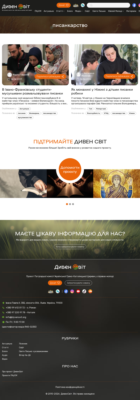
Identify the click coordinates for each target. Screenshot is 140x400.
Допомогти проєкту (70, 169)
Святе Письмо (99, 11)
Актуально (49, 11)
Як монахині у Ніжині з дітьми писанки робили (102, 91)
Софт (87, 11)
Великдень (34, 113)
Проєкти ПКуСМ (9, 375)
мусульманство (25, 117)
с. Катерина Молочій (88, 74)
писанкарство (49, 113)
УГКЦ (106, 113)
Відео (4, 359)
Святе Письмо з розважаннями (33, 351)
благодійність (93, 113)
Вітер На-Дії (25, 355)
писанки (21, 113)
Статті (60, 11)
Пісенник (23, 343)
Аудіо (4, 355)
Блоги (70, 11)
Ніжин (132, 113)
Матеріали (131, 11)
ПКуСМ (38, 11)
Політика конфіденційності (70, 387)
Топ (90, 109)
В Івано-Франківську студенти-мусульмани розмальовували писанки (32, 91)
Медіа (78, 11)
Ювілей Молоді (116, 11)
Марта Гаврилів (21, 74)
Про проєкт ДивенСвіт (12, 371)
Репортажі (101, 109)
